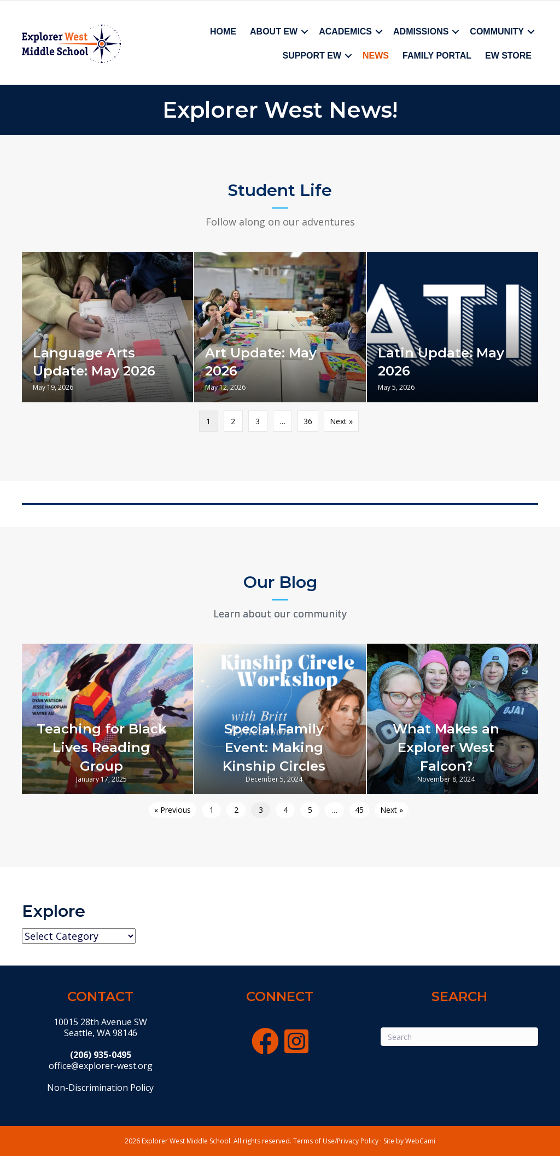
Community (497, 31)
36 (308, 421)
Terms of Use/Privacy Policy (335, 1141)
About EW (274, 31)
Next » (341, 421)
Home (223, 31)
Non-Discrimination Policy (100, 1088)
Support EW (311, 55)
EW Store (508, 55)
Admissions (420, 31)
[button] (305, 32)
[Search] (459, 1036)
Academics (345, 31)
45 (359, 810)
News (376, 55)
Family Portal (436, 55)
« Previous (172, 810)
